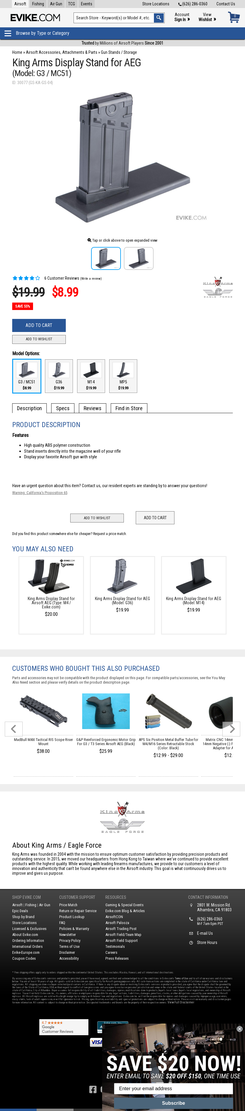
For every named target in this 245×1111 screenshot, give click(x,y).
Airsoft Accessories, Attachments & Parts (61, 52)
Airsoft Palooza (117, 922)
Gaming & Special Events (124, 905)
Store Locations (155, 3)
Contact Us (225, 3)
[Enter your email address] (173, 1088)
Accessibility (69, 958)
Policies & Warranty (74, 928)
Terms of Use (69, 946)
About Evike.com (25, 934)
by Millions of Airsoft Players (122, 43)
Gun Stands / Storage (119, 52)
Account (182, 17)
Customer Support (77, 897)
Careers (111, 952)
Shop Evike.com (26, 897)
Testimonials (115, 946)
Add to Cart (39, 325)
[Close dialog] (240, 1029)
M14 (91, 376)
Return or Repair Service (77, 911)
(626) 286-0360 (192, 3)
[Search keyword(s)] (119, 17)
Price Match (68, 905)
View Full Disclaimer (181, 1002)
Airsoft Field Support (121, 940)
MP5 (123, 376)
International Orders (27, 946)
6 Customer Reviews (45, 278)
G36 (59, 376)
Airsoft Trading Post (121, 928)
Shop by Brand (23, 917)
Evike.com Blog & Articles (125, 911)
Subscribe (173, 1103)
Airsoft (20, 3)
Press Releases (117, 958)
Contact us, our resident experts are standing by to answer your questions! (144, 485)
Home (17, 52)
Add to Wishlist (39, 339)
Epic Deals (20, 911)
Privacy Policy (69, 940)
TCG (71, 3)
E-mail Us (205, 933)
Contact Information (208, 897)
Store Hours (207, 942)
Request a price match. (110, 534)
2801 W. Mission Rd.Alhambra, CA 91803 (214, 907)
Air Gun (56, 3)
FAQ (62, 922)
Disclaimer (67, 952)
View (207, 17)
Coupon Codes (24, 958)
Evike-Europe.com (26, 952)
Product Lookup (72, 917)
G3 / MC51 (27, 376)
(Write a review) (91, 279)
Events (86, 3)
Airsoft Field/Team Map (123, 934)
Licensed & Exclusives (29, 928)
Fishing (38, 3)
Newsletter (67, 934)
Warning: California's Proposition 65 (39, 492)
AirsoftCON (114, 917)
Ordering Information (28, 940)
